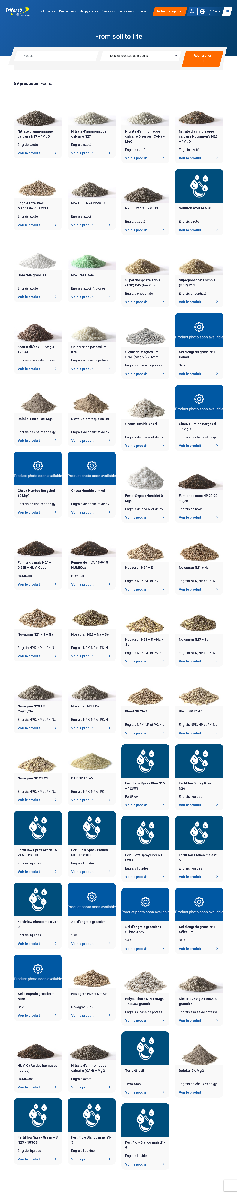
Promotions (68, 12)
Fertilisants (48, 12)
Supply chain (90, 12)
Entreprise (127, 12)
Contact (143, 12)
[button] (204, 11)
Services (109, 12)
